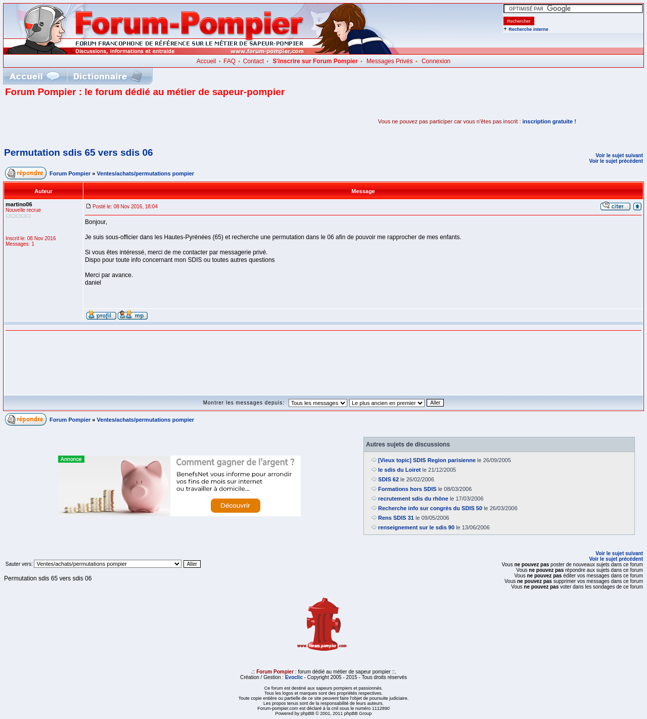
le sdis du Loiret (399, 470)
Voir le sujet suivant (619, 155)
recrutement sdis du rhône (413, 499)
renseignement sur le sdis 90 (416, 527)
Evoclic (294, 677)
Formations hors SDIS (407, 489)
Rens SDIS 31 (396, 518)
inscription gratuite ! (549, 121)
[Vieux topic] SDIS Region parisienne (427, 460)
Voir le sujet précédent (616, 161)
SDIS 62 (388, 479)
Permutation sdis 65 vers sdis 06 (78, 152)
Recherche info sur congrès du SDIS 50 (430, 508)
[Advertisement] (123, 121)
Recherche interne (528, 29)
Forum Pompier (70, 173)
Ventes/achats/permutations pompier (146, 173)
